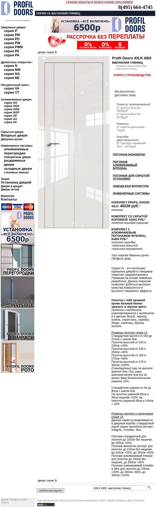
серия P (10, 31)
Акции (5, 178)
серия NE (12, 78)
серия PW (12, 43)
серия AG (10, 102)
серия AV (10, 122)
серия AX (10, 119)
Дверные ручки (12, 139)
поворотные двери (17, 157)
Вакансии (7, 195)
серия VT (11, 92)
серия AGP (11, 112)
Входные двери (14, 135)
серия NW (12, 70)
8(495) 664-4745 (135, 7)
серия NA (12, 74)
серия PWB (13, 47)
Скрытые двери (12, 131)
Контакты (9, 199)
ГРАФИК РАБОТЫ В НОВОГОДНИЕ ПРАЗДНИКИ (99, 2)
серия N (10, 66)
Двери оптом (10, 189)
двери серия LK (47, 52)
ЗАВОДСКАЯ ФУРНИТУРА (131, 186)
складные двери (18, 169)
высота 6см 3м (130, 107)
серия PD (12, 39)
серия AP (10, 115)
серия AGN (11, 109)
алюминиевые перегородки (16, 151)
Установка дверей (16, 182)
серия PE (11, 51)
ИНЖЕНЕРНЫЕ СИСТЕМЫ (131, 193)
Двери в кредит (12, 186)
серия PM (12, 35)
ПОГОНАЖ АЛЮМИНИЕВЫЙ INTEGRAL (125, 165)
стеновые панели (16, 172)
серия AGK (11, 106)
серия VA (11, 88)
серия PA (11, 55)
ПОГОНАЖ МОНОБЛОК (129, 154)
